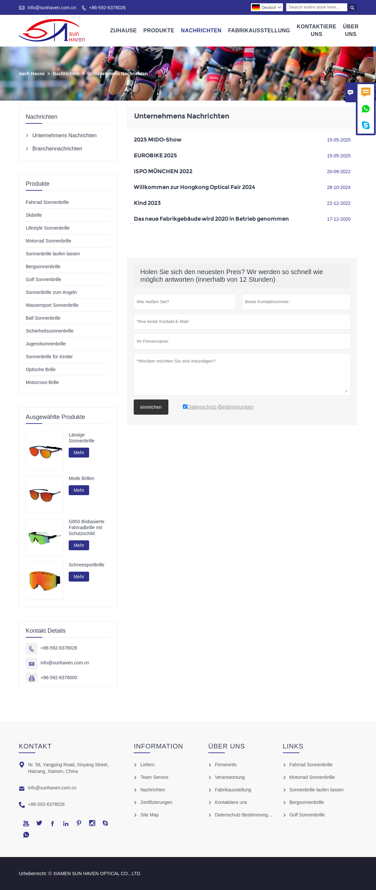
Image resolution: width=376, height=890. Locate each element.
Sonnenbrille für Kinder (49, 356)
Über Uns (351, 30)
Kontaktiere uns (231, 802)
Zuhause (123, 30)
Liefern (147, 764)
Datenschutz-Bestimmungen (244, 814)
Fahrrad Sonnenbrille (47, 202)
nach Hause (32, 73)
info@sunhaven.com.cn (52, 7)
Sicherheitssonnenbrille (50, 331)
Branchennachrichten (57, 148)
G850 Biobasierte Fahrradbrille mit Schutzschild (86, 527)
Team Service (154, 777)
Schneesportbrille (86, 564)
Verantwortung (230, 777)
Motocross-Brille (42, 382)
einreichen (151, 407)
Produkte (158, 30)
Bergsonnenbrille (43, 266)
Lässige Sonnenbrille (81, 437)
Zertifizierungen (156, 802)
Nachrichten (201, 30)
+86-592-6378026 (107, 7)
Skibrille (34, 215)
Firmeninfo (226, 764)
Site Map (149, 814)
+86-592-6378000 (59, 677)
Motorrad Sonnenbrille (48, 240)
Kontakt (35, 746)
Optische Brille (40, 369)
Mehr (79, 452)
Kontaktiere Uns (316, 30)
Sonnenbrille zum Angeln (51, 292)
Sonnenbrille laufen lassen (53, 253)
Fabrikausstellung (259, 30)
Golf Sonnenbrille (43, 279)
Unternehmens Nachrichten (64, 135)
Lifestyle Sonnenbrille (48, 228)
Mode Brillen (81, 478)
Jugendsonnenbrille (46, 343)
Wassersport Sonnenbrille (52, 305)
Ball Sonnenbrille (43, 318)
